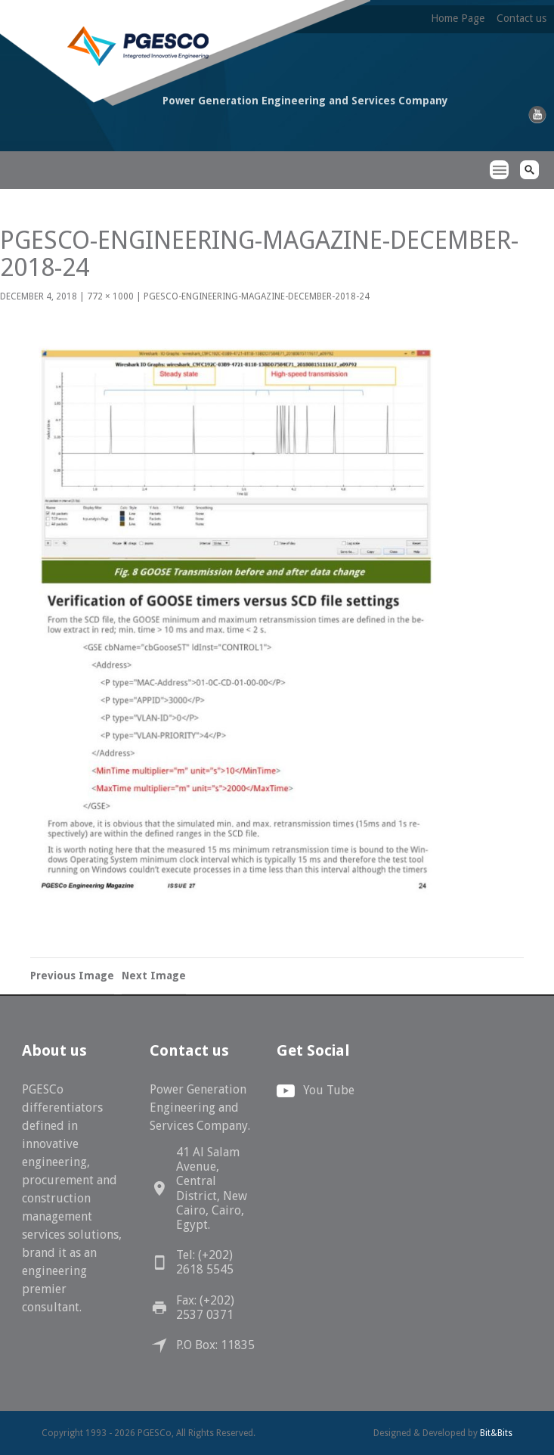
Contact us (521, 18)
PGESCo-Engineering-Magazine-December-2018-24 (257, 296)
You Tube (328, 1090)
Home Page (457, 18)
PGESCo (82, 158)
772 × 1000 (110, 296)
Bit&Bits (496, 1433)
